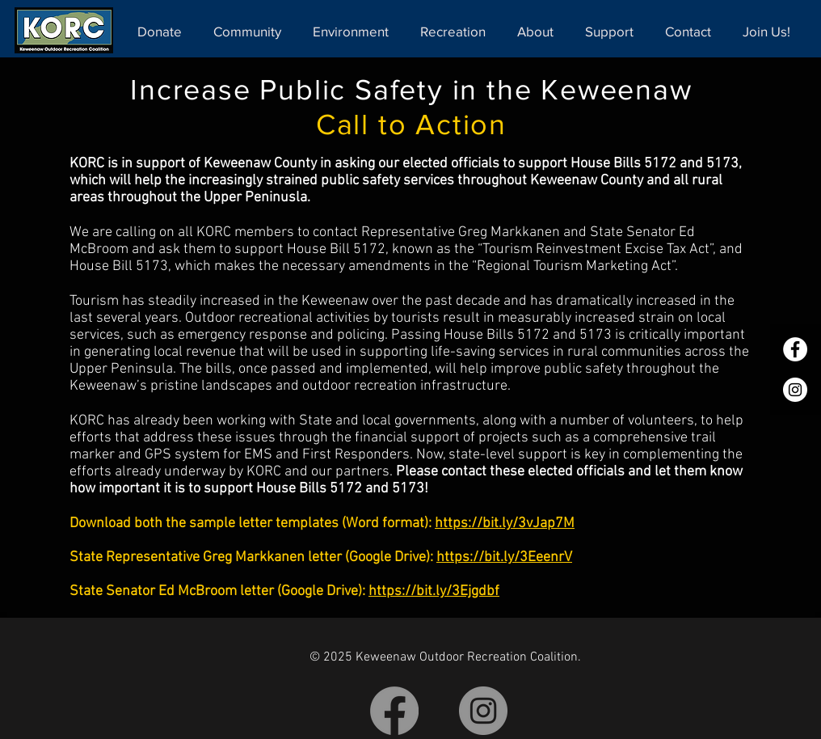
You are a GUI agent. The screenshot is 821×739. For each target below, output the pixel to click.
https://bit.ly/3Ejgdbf (433, 591)
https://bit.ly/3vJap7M (505, 523)
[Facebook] (795, 349)
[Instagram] (795, 390)
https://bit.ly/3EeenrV (504, 557)
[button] (251, 31)
